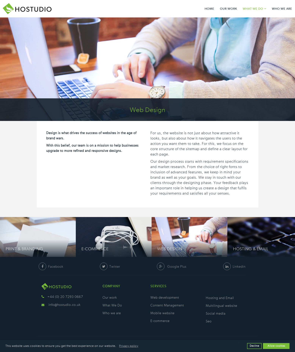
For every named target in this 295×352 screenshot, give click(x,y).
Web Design (169, 249)
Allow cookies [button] (276, 345)
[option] (38, 237)
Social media (215, 313)
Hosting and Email (220, 298)
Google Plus (171, 266)
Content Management (167, 305)
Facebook (51, 266)
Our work (228, 8)
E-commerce (95, 249)
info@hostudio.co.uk (65, 305)
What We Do (253, 8)
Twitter (110, 266)
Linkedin (234, 266)
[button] (117, 346)
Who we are (282, 8)
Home (209, 8)
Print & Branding (24, 249)
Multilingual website (221, 306)
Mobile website (162, 313)
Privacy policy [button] (128, 345)
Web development (164, 297)
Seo (209, 321)
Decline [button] (254, 345)
